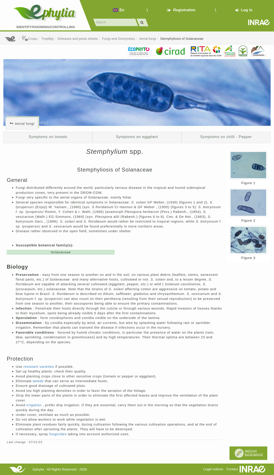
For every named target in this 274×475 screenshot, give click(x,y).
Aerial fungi (147, 38)
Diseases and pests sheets (78, 38)
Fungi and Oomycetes (118, 38)
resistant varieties (39, 366)
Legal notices (213, 469)
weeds (39, 381)
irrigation (34, 405)
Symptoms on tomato (48, 137)
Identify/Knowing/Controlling (45, 27)
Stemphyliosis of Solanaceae (181, 38)
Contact (232, 469)
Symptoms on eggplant (137, 137)
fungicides (58, 434)
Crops (29, 38)
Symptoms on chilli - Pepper (226, 137)
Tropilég (47, 38)
